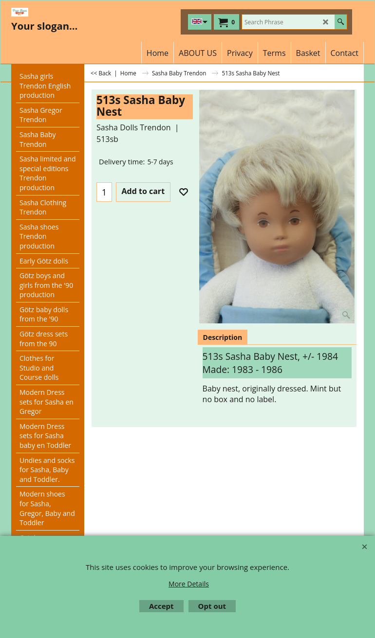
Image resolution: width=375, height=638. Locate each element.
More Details (189, 583)
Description (223, 337)
